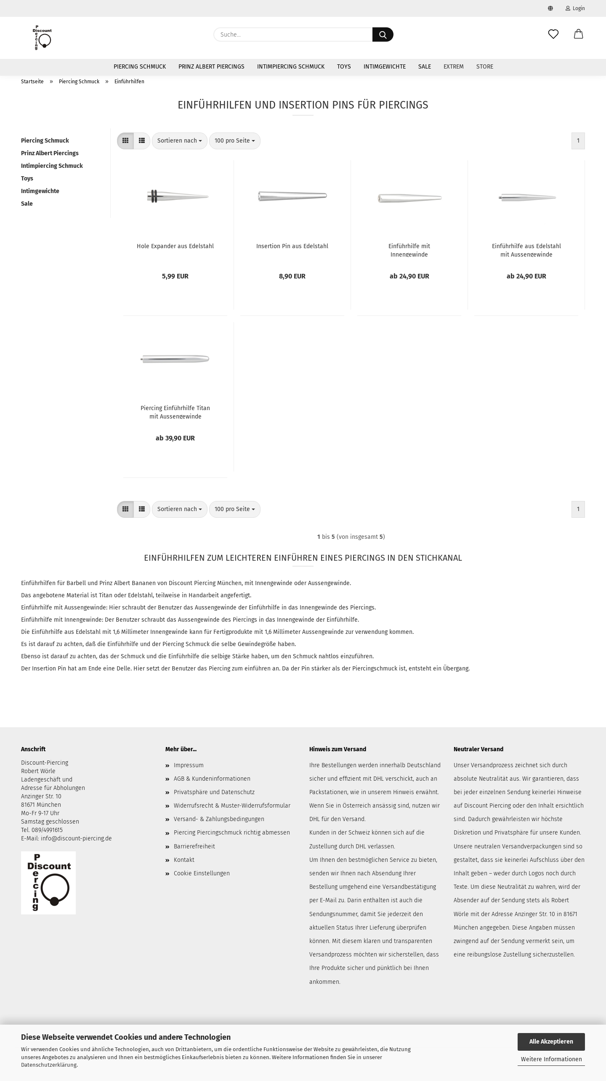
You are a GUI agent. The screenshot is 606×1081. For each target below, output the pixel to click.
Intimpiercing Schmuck (290, 66)
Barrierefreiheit (194, 846)
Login (575, 8)
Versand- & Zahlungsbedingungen (219, 819)
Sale (424, 66)
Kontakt (184, 860)
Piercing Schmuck (140, 66)
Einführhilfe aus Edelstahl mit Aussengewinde (526, 250)
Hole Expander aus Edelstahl (175, 246)
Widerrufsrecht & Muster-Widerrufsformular (232, 805)
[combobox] (179, 140)
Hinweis (403, 792)
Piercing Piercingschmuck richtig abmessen (232, 832)
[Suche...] (382, 34)
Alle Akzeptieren (551, 1041)
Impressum (189, 765)
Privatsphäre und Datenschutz (214, 792)
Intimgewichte (385, 66)
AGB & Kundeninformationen (212, 778)
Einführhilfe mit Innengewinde (409, 250)
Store (484, 66)
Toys (344, 66)
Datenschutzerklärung (49, 1065)
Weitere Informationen (551, 1059)
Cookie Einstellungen (202, 873)
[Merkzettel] (553, 34)
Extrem (454, 66)
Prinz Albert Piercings (211, 66)
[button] (578, 34)
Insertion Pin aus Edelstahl (292, 246)
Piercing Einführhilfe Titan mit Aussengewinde (175, 412)
